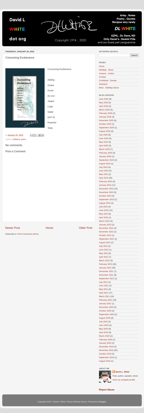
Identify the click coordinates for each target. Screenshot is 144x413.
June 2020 (103, 325)
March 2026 (104, 110)
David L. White (122, 372)
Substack (103, 84)
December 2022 (106, 228)
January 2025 (105, 156)
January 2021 (105, 303)
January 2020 (105, 343)
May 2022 (103, 253)
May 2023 (103, 214)
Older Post (85, 227)
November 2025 (106, 120)
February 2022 (105, 264)
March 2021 (104, 296)
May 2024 (103, 174)
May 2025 (103, 142)
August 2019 (104, 361)
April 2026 (103, 106)
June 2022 (103, 250)
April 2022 (103, 257)
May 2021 (103, 289)
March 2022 (104, 260)
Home (49, 227)
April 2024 (103, 178)
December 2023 (106, 189)
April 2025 (103, 145)
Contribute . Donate (108, 80)
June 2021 (103, 285)
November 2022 (106, 232)
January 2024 (105, 185)
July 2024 (103, 167)
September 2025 (106, 127)
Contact (102, 77)
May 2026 (103, 102)
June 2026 (103, 99)
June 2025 (103, 138)
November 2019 (106, 350)
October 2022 (105, 235)
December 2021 (106, 271)
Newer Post (12, 227)
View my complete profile (123, 380)
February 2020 (105, 339)
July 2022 (103, 246)
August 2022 (104, 242)
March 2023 (104, 221)
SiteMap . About (106, 70)
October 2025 (105, 124)
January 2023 (105, 225)
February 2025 (105, 153)
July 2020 (103, 321)
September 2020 (106, 314)
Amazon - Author (106, 73)
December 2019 (106, 346)
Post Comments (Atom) (28, 234)
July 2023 (103, 207)
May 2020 (103, 329)
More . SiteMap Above (109, 88)
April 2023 (103, 217)
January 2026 (105, 117)
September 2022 (106, 239)
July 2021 (103, 282)
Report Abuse (106, 389)
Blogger (102, 402)
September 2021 (106, 278)
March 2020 (104, 336)
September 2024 (106, 160)
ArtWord (16, 139)
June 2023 (103, 210)
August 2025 (104, 131)
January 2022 (105, 268)
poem (23, 139)
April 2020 (103, 332)
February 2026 (105, 113)
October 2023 (105, 196)
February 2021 (105, 300)
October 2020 (105, 311)
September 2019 (106, 357)
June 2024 (103, 171)
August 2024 (104, 163)
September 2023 (106, 199)
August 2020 (104, 318)
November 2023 (106, 192)
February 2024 (105, 181)
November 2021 (106, 275)
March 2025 (104, 149)
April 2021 (103, 293)
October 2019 (105, 354)
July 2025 (103, 135)
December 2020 (106, 307)
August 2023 (104, 203)
